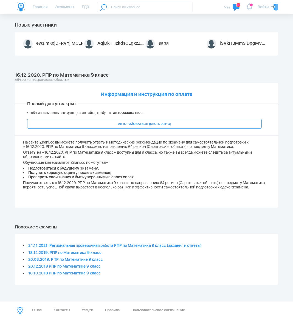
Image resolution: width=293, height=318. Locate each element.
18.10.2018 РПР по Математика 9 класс (64, 273)
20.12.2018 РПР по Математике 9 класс (64, 266)
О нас (37, 310)
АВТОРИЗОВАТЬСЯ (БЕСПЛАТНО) (144, 124)
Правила (112, 310)
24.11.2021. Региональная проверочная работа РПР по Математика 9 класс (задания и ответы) (115, 245)
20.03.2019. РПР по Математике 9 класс (65, 259)
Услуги (87, 310)
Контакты (61, 310)
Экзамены (64, 7)
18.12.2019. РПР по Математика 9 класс (65, 252)
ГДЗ (85, 7)
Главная (40, 7)
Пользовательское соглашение (158, 310)
